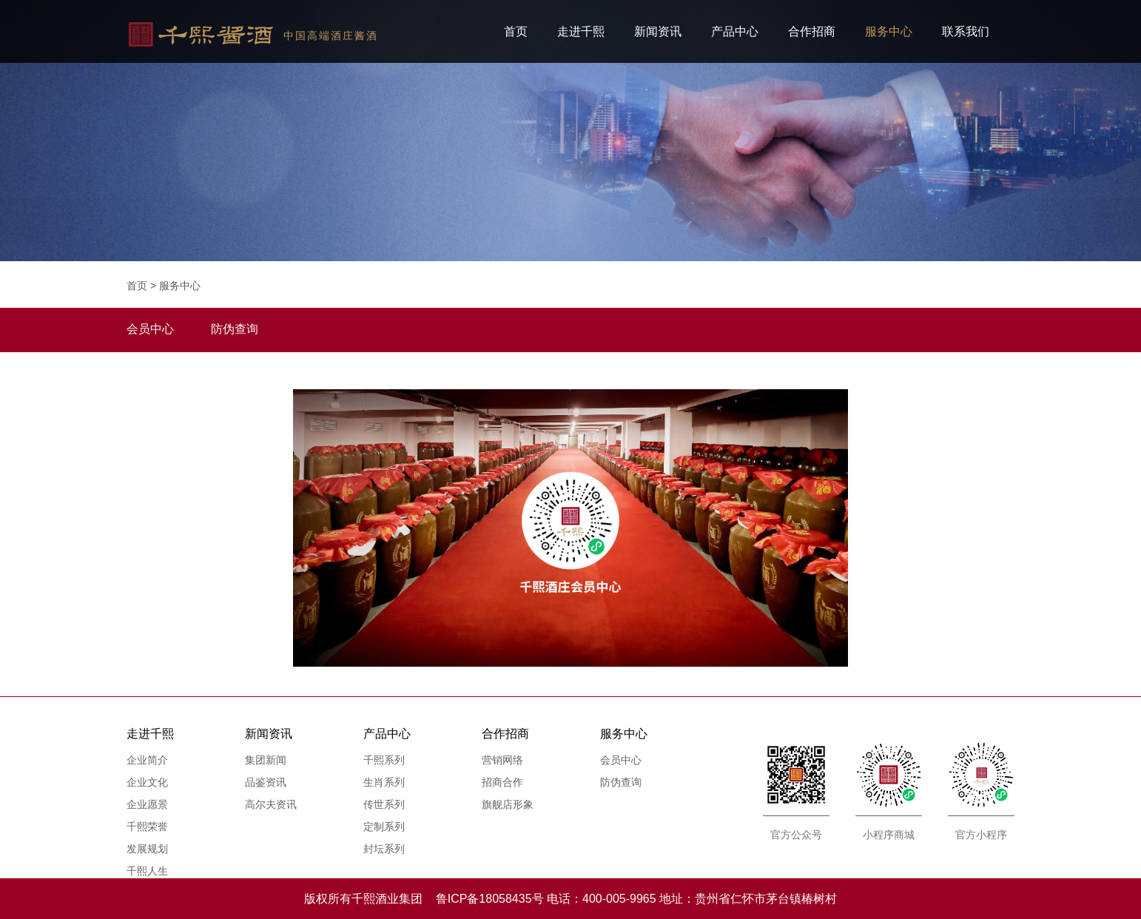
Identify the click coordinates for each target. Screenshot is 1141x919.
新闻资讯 (657, 31)
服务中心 (888, 31)
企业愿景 (147, 804)
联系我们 (965, 31)
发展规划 (147, 849)
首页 (516, 31)
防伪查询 (621, 782)
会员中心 (621, 760)
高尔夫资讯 (271, 804)
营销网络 (502, 760)
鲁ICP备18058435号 (490, 898)
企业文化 (147, 782)
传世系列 (384, 804)
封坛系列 (384, 849)
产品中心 (734, 31)
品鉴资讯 (265, 782)
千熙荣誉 (147, 826)
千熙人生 (147, 871)
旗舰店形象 (508, 804)
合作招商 (811, 31)
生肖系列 (384, 782)
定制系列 (384, 826)
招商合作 (502, 782)
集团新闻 (265, 760)
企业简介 (147, 760)
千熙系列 (384, 760)
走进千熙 (581, 31)
